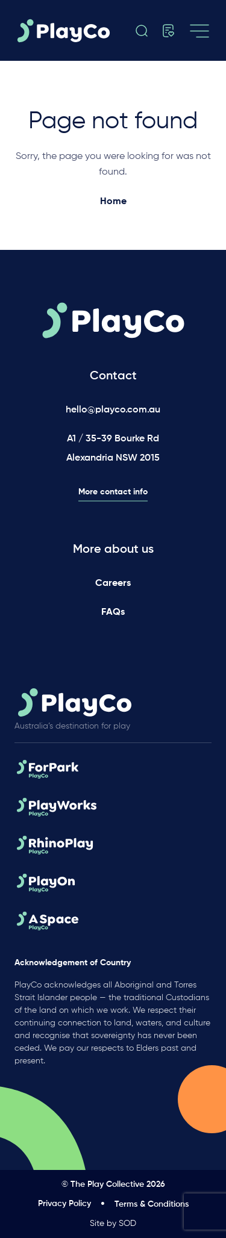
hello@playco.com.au (113, 410)
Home (113, 202)
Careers (113, 583)
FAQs (113, 612)
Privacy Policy (64, 1203)
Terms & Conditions (152, 1204)
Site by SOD (113, 1223)
